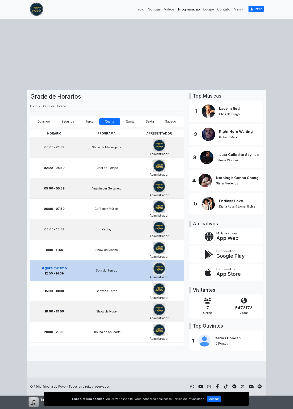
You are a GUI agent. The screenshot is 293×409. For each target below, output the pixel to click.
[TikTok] (226, 386)
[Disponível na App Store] (226, 272)
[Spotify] (260, 386)
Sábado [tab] (170, 121)
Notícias (154, 9)
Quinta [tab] (130, 121)
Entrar (256, 9)
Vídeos (169, 9)
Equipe (208, 9)
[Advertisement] (146, 50)
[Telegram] (234, 386)
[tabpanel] (107, 238)
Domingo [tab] (44, 121)
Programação (189, 9)
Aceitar (214, 399)
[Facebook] (217, 386)
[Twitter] (243, 386)
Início (140, 9)
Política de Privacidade (188, 399)
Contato (223, 9)
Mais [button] (237, 9)
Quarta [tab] (109, 121)
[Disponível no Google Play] (226, 254)
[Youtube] (200, 386)
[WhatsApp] (192, 386)
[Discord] (251, 386)
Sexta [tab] (150, 121)
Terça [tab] (89, 121)
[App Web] (226, 236)
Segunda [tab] (67, 121)
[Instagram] (209, 386)
